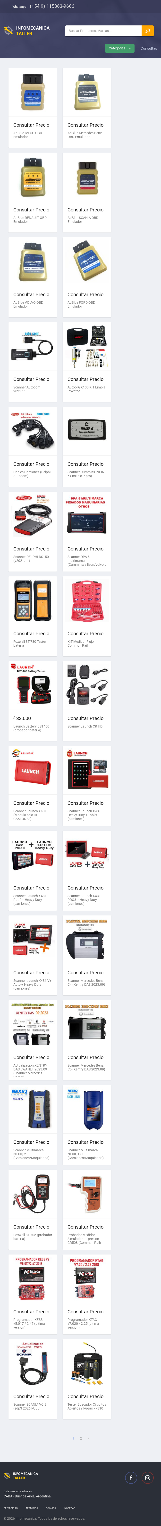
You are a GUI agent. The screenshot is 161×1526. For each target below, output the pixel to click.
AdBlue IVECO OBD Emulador (27, 135)
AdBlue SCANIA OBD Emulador (83, 220)
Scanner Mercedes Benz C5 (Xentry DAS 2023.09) (86, 1067)
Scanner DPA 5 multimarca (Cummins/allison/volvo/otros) (87, 560)
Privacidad (11, 1508)
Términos (32, 1508)
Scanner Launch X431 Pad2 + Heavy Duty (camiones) (30, 900)
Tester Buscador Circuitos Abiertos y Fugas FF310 (87, 1406)
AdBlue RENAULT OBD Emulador (30, 220)
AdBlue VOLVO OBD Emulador (28, 304)
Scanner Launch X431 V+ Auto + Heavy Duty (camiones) (32, 984)
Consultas (149, 48)
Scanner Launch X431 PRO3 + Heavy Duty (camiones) (84, 900)
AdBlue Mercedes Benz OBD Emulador (85, 135)
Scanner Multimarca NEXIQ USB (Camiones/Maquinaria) (86, 1154)
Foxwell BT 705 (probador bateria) (32, 1237)
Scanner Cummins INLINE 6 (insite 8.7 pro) (87, 474)
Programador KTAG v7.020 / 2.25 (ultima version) (83, 1323)
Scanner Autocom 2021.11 (26, 389)
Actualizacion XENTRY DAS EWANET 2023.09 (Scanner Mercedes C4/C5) (30, 1070)
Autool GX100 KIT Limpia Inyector (86, 389)
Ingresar (69, 1508)
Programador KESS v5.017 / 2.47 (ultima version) (29, 1323)
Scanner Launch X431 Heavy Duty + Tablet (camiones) (84, 815)
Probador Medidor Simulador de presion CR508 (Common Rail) (84, 1239)
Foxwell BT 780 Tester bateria (29, 643)
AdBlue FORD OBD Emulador (81, 304)
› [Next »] (88, 1438)
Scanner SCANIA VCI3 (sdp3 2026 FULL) (29, 1406)
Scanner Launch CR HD (85, 726)
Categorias (120, 48)
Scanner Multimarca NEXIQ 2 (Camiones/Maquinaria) (31, 1154)
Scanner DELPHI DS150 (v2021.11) (31, 559)
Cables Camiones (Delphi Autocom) (32, 474)
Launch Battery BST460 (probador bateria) (31, 728)
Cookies (51, 1508)
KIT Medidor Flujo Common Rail (81, 643)
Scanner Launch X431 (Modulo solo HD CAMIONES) (30, 815)
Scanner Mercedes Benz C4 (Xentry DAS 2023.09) (86, 982)
